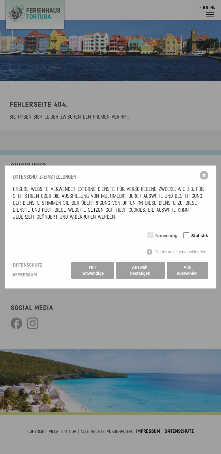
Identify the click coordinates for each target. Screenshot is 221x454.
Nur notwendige (92, 270)
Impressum (25, 275)
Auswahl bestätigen (140, 270)
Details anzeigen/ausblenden (180, 252)
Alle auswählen (187, 270)
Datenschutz (27, 265)
